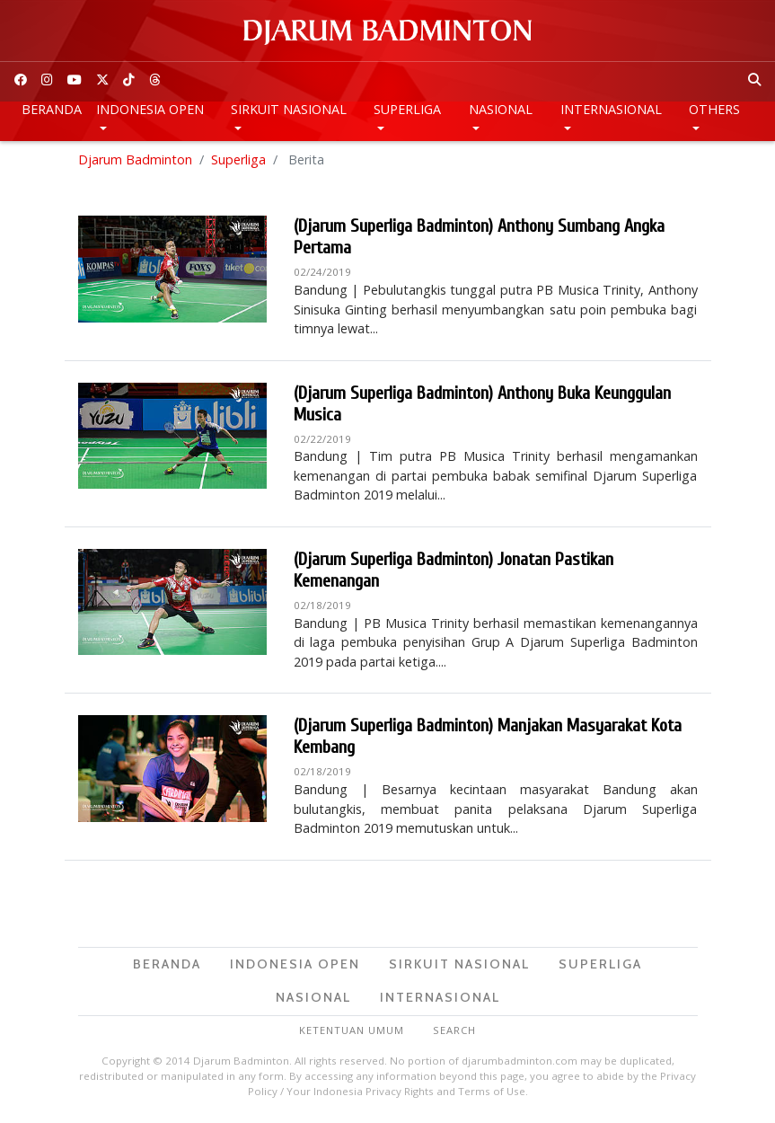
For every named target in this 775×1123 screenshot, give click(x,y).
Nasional (501, 109)
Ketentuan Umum (351, 1032)
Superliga (407, 109)
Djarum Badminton (135, 161)
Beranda (52, 109)
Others (714, 109)
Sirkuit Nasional (289, 109)
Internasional (611, 109)
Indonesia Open (150, 109)
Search (454, 1032)
